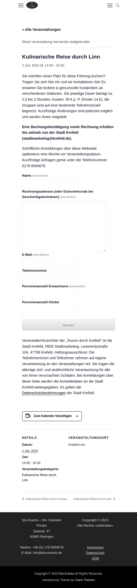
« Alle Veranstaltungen (41, 29)
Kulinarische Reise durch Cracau (46, 498)
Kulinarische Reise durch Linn (93, 498)
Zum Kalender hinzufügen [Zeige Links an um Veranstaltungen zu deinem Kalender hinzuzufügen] (53, 416)
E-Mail (35, 255)
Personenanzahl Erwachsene (53, 286)
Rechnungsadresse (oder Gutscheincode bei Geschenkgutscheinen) (57, 194)
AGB (95, 558)
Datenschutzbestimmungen (44, 393)
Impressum (95, 547)
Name (35, 175)
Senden (68, 325)
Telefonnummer (34, 270)
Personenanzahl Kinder (40, 302)
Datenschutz (95, 553)
